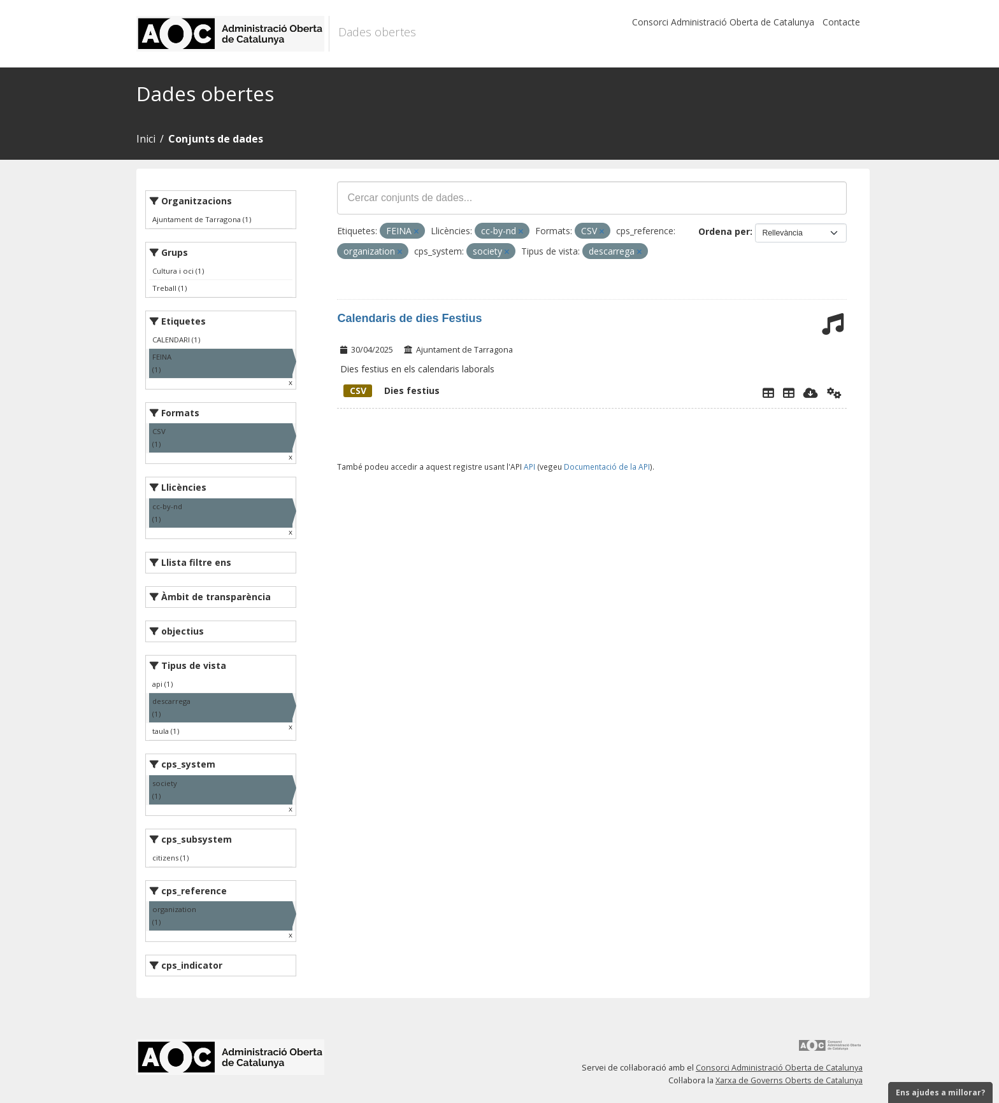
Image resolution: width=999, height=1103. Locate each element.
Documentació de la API (607, 466)
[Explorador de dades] (768, 393)
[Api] (834, 393)
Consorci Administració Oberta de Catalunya (723, 22)
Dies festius (391, 390)
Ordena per (724, 231)
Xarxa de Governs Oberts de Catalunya (789, 1080)
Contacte (841, 22)
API (529, 466)
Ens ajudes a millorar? (940, 1092)
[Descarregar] (810, 393)
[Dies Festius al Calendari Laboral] (788, 393)
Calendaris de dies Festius (409, 318)
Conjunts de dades (215, 139)
